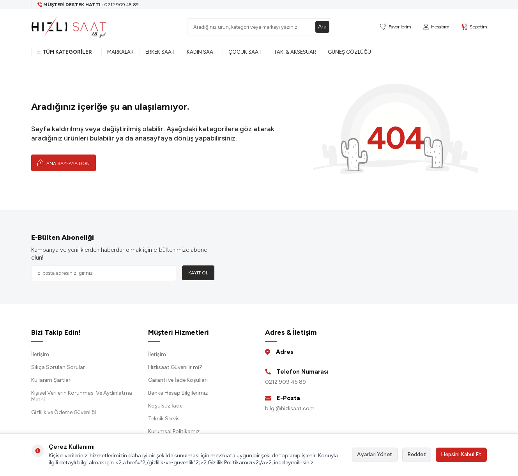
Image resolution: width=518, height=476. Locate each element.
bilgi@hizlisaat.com (290, 408)
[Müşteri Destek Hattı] (88, 4)
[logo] (69, 27)
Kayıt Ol (198, 273)
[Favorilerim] (395, 27)
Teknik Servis (164, 418)
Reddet (416, 454)
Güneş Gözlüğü (349, 52)
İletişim (40, 354)
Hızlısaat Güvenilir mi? (175, 367)
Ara (322, 26)
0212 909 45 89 (285, 382)
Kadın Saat (202, 52)
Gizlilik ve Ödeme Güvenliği (63, 412)
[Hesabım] (436, 27)
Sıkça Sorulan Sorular (58, 367)
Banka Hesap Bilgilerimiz (178, 393)
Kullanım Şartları (51, 380)
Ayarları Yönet (374, 454)
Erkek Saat (160, 52)
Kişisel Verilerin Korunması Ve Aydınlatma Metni (81, 396)
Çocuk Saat (245, 52)
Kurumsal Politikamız (174, 431)
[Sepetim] (474, 27)
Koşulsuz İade (165, 405)
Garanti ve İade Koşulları (178, 380)
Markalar (120, 52)
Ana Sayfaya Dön (63, 162)
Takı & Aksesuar (295, 52)
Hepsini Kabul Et (461, 454)
